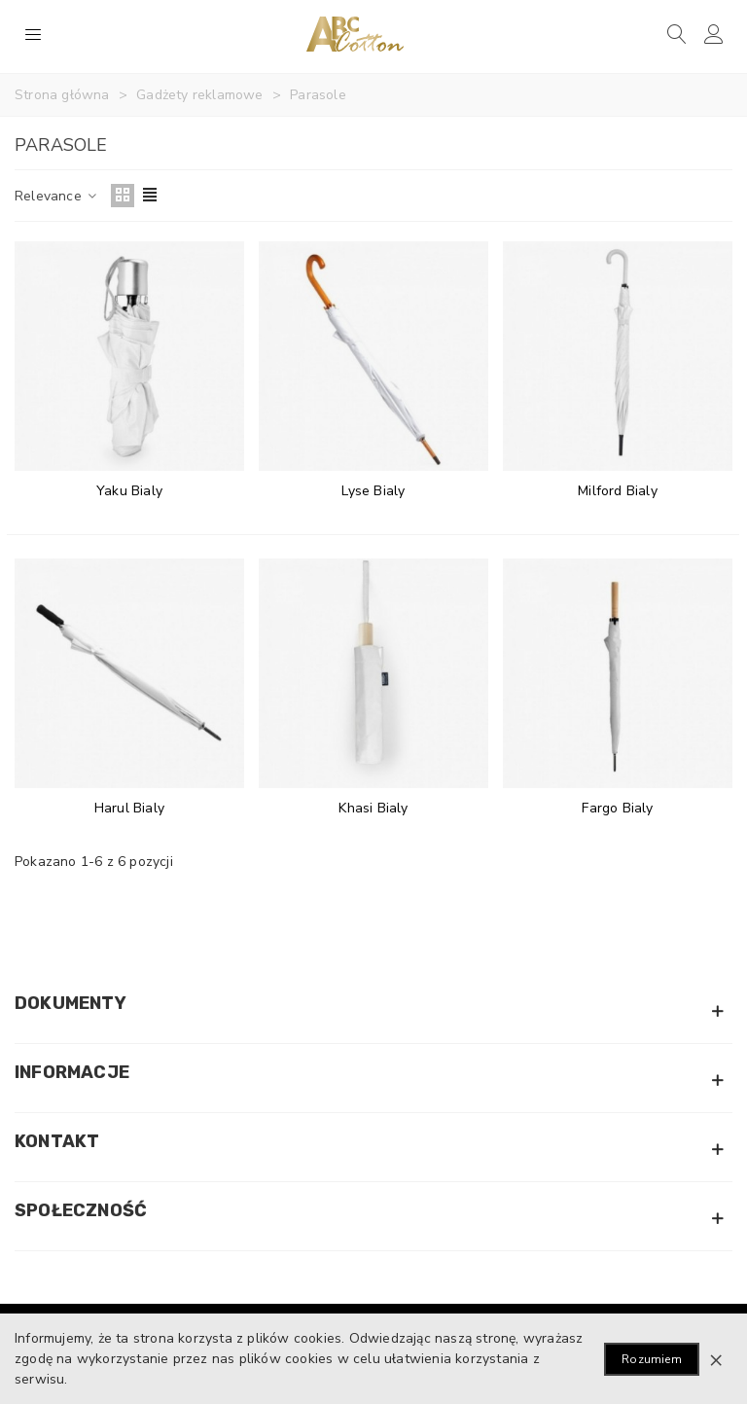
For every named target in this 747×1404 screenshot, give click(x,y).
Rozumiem (652, 1359)
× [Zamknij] (716, 1359)
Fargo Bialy (617, 808)
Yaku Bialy (129, 491)
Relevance (57, 196)
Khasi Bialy (373, 808)
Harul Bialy (129, 808)
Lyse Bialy (373, 491)
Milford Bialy (618, 491)
